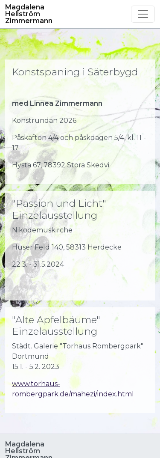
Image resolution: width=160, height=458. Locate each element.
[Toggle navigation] (143, 14)
